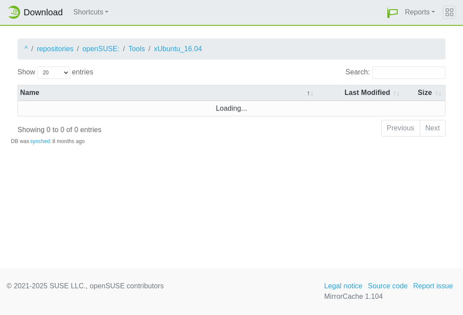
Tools (137, 48)
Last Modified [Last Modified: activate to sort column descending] (367, 92)
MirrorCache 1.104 (353, 296)
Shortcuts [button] (88, 12)
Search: (395, 72)
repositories (55, 48)
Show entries (55, 72)
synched (40, 141)
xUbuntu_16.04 (178, 48)
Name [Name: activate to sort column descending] (29, 92)
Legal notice (343, 286)
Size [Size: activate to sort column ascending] (425, 92)
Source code (387, 286)
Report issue (433, 286)
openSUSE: (101, 48)
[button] (392, 12)
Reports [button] (417, 12)
